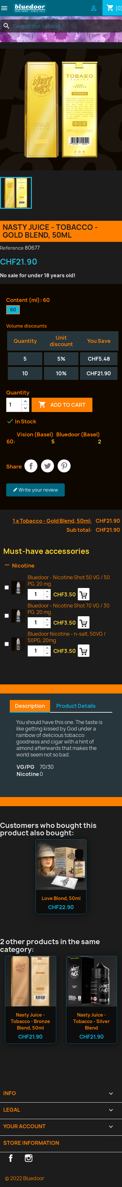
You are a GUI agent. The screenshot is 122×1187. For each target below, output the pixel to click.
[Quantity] (14, 405)
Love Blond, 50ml (61, 898)
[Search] (61, 25)
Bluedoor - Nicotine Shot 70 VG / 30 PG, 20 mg (69, 609)
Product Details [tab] (76, 705)
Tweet (47, 465)
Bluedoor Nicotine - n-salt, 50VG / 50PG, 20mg (67, 637)
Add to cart (62, 405)
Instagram (28, 1158)
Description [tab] (30, 705)
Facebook (11, 1158)
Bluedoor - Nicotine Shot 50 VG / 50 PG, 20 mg (69, 580)
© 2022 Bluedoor (24, 1178)
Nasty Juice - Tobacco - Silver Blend (91, 1021)
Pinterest (64, 465)
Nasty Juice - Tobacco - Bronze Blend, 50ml (30, 1021)
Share (30, 465)
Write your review (35, 490)
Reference (12, 248)
